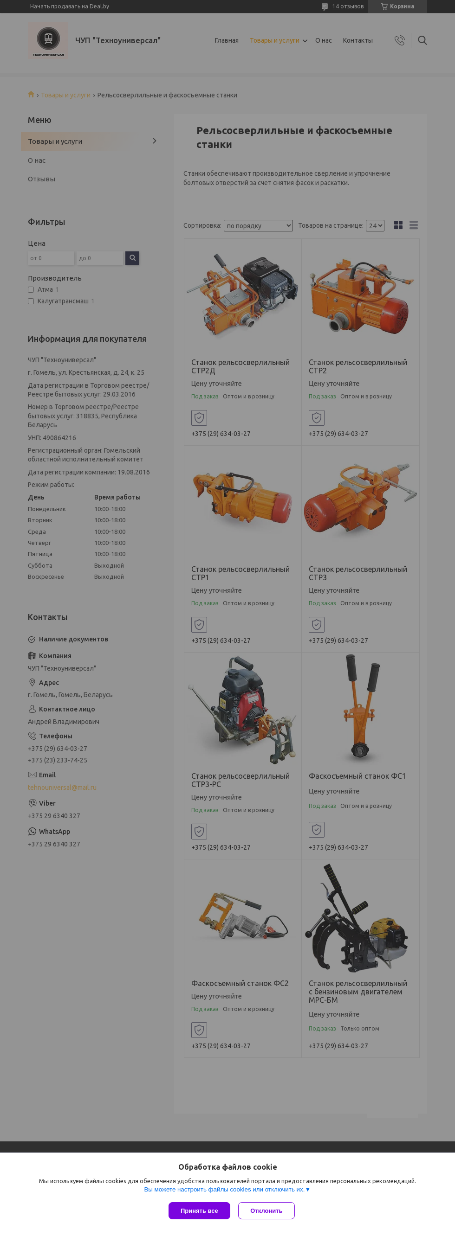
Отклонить (268, 1210)
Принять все (199, 1210)
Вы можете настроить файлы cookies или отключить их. (224, 1190)
